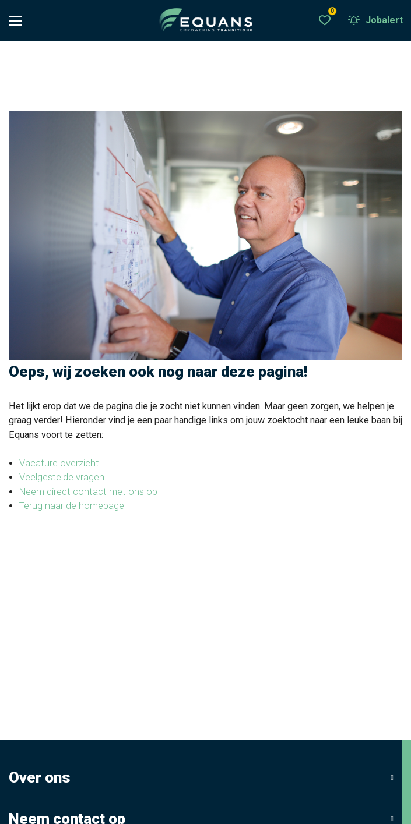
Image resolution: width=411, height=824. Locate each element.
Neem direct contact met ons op (88, 492)
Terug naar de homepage (71, 506)
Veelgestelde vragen (61, 477)
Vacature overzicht (59, 463)
